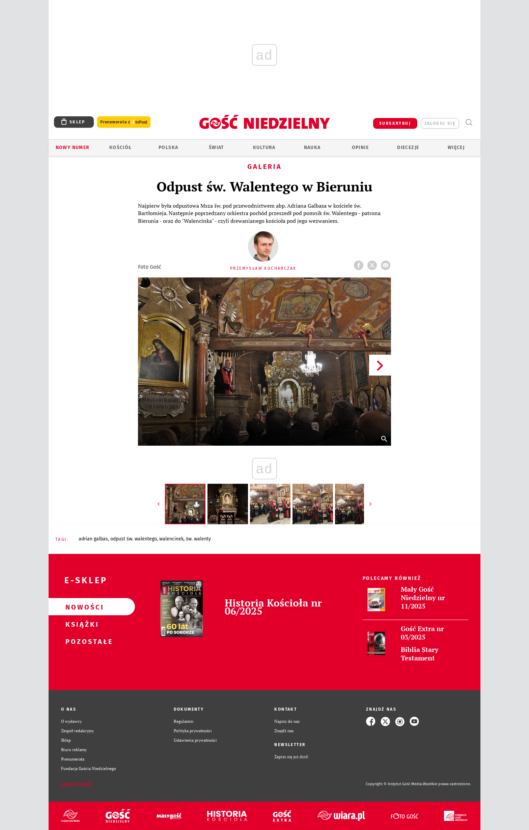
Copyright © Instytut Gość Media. (394, 784)
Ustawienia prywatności (195, 740)
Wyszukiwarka (469, 122)
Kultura (264, 147)
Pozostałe (80, 641)
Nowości (80, 607)
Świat (216, 147)
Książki (80, 624)
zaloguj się (439, 123)
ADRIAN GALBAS (93, 539)
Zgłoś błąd (76, 784)
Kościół (120, 147)
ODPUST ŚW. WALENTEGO (133, 539)
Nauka (312, 147)
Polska (168, 147)
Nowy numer (73, 147)
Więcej (456, 147)
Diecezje (408, 147)
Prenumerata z (123, 122)
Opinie (360, 147)
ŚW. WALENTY (198, 539)
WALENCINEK (171, 539)
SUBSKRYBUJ (395, 123)
